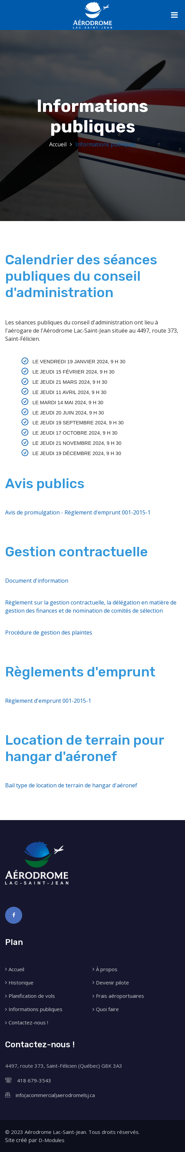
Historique (21, 982)
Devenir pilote (112, 982)
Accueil (58, 144)
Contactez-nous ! (28, 1022)
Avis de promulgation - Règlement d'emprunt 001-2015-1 (78, 512)
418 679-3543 (34, 1080)
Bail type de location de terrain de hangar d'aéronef (71, 785)
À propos (106, 969)
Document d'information (36, 580)
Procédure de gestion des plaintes (48, 632)
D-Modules (52, 1140)
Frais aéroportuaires (120, 996)
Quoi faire (107, 1009)
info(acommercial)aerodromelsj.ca (55, 1095)
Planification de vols (32, 996)
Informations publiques (105, 144)
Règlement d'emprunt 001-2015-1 (48, 700)
